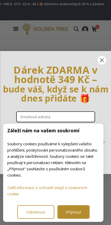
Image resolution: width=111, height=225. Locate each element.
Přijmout (73, 212)
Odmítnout (35, 212)
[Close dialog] (101, 60)
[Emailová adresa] (55, 116)
